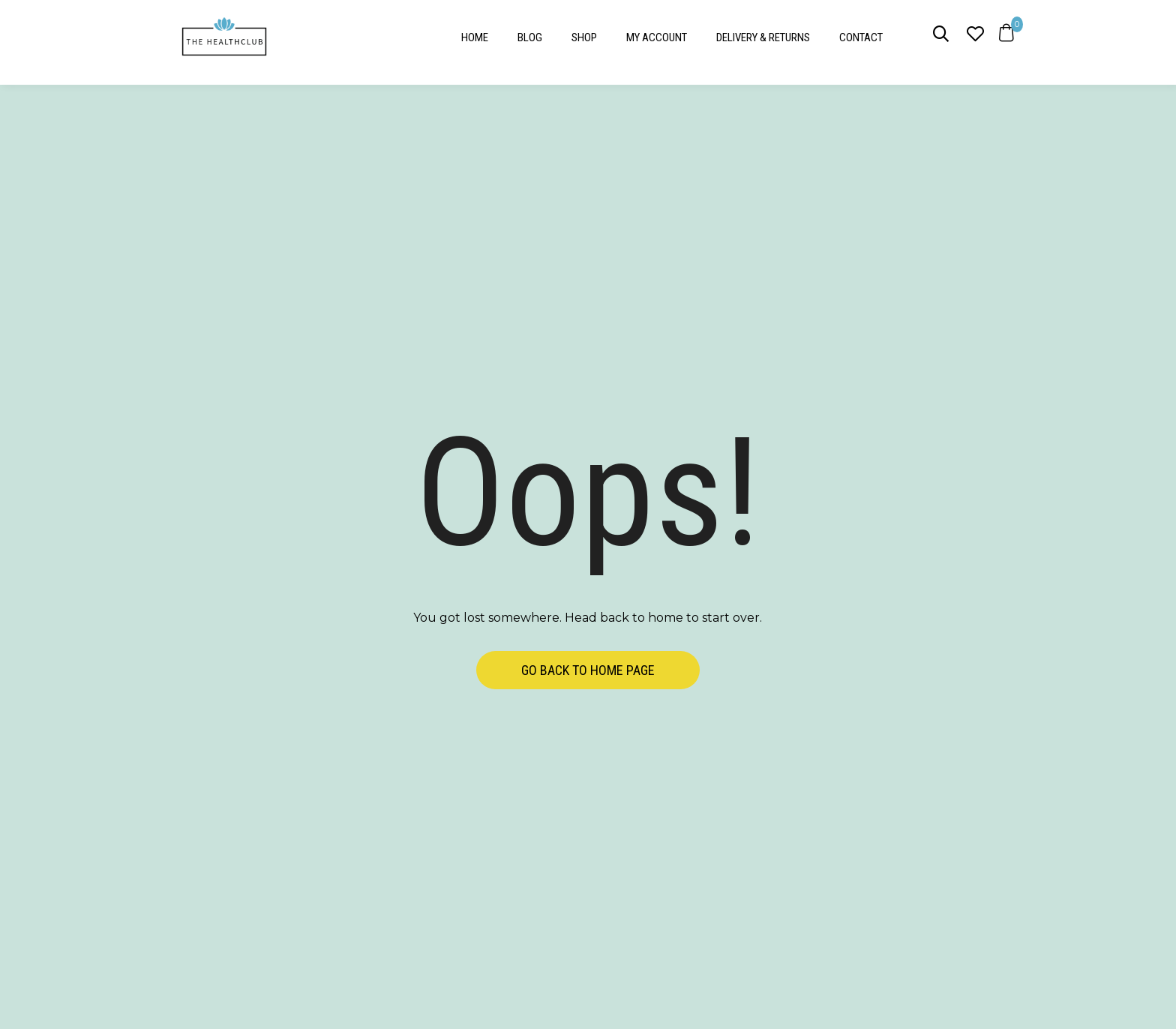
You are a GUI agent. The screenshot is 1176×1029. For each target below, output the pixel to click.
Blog (530, 37)
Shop (584, 37)
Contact (861, 37)
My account (656, 37)
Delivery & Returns (763, 37)
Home (474, 37)
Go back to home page (588, 670)
